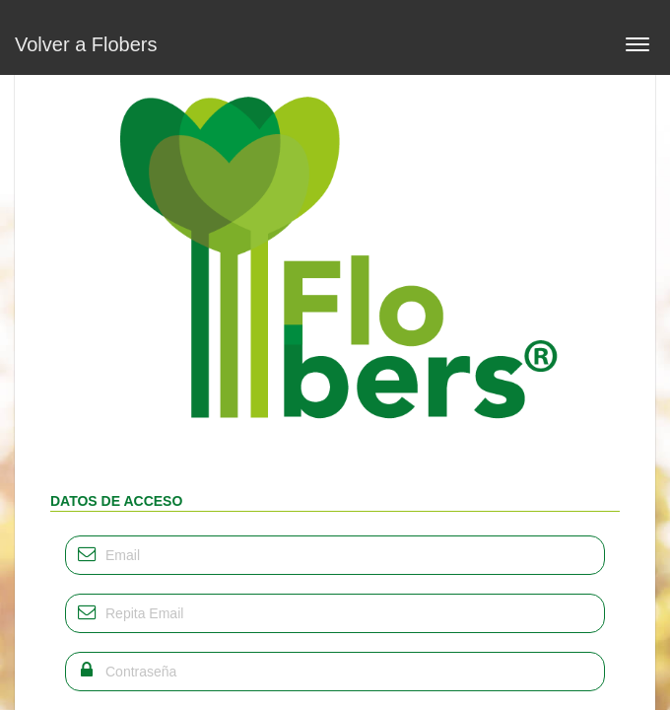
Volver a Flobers (86, 44)
